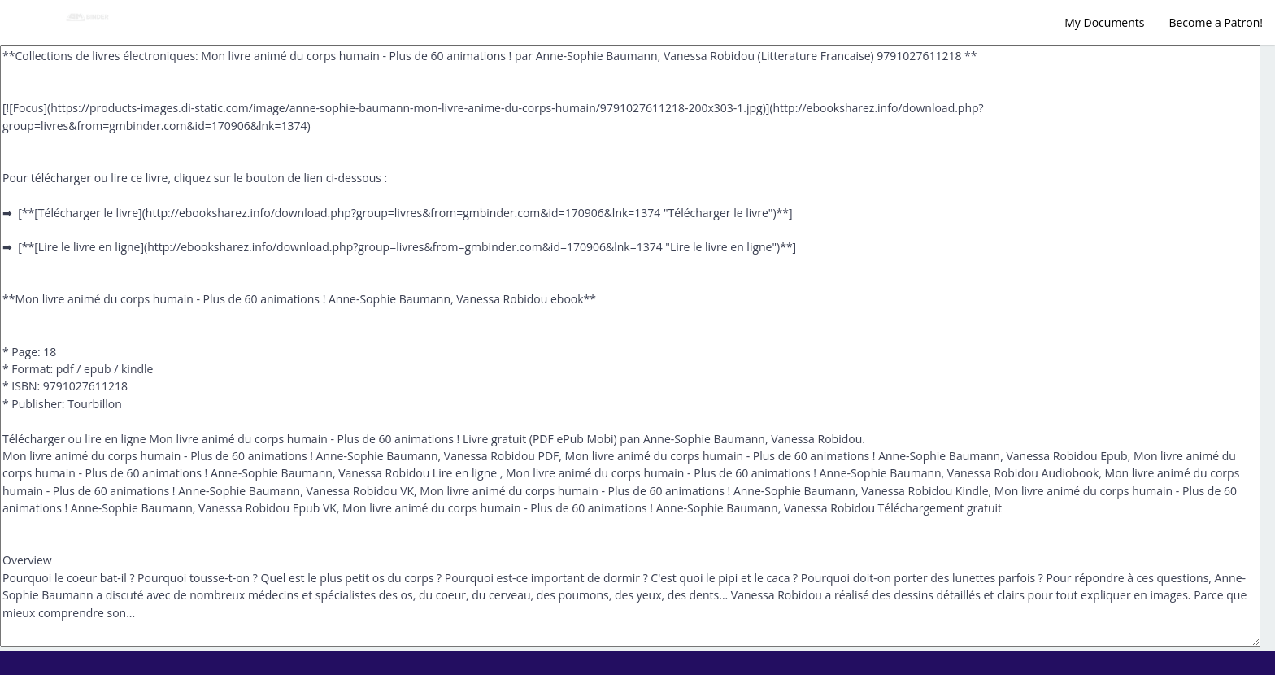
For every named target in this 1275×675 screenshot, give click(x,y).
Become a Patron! (1215, 22)
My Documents (1104, 22)
